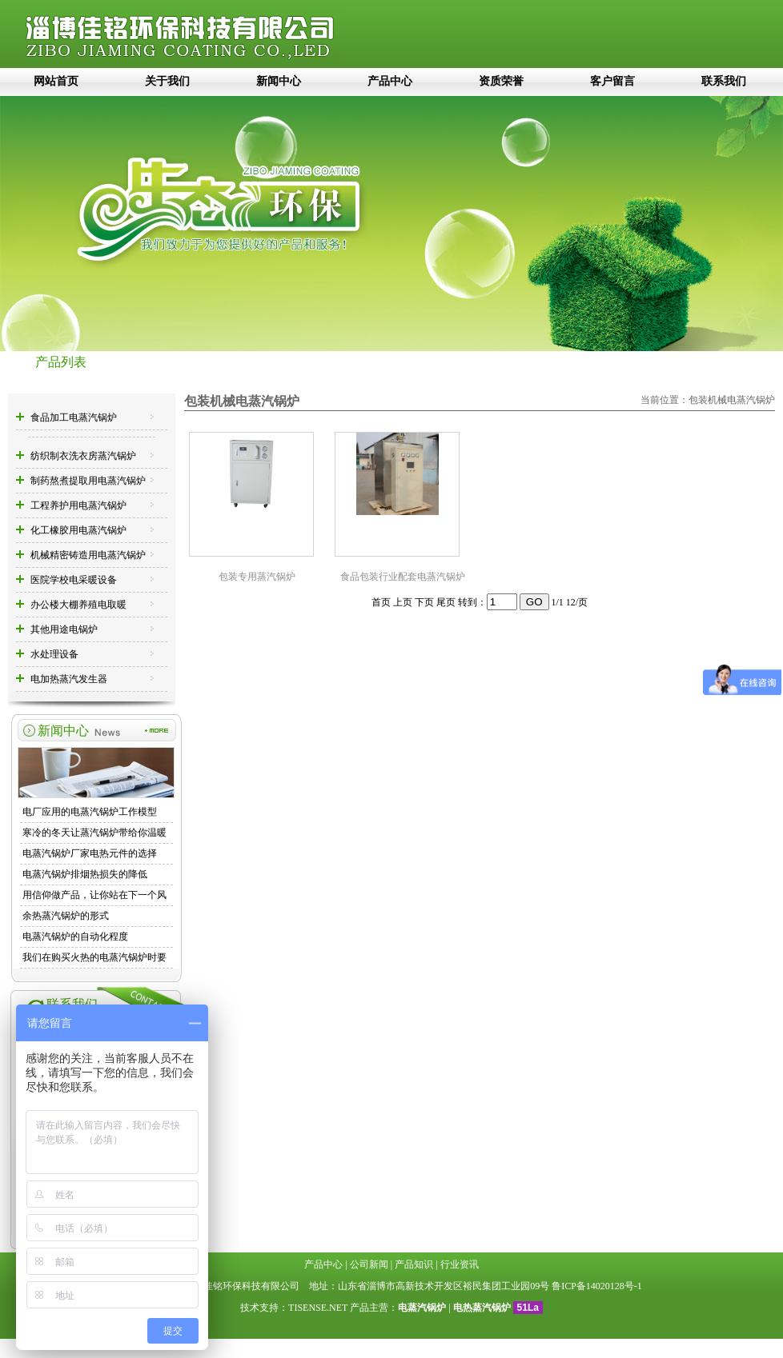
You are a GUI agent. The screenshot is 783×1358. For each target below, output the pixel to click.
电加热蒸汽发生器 (68, 679)
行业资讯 (459, 1264)
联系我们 (723, 81)
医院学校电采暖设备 (73, 579)
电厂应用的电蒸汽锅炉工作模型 (89, 811)
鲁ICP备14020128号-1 (597, 1286)
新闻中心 (278, 81)
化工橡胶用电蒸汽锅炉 (78, 530)
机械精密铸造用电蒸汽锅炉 (88, 555)
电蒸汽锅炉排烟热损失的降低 (84, 874)
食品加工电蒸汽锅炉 (73, 417)
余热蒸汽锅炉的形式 (65, 915)
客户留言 (612, 81)
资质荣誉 (501, 81)
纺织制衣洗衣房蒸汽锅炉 (83, 455)
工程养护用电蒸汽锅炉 (78, 505)
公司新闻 (369, 1264)
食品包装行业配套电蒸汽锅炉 (402, 576)
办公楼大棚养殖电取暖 (78, 604)
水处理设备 (54, 654)
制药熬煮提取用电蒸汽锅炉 (88, 480)
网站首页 (56, 81)
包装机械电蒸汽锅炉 (732, 399)
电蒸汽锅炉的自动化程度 (75, 936)
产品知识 (414, 1264)
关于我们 (167, 81)
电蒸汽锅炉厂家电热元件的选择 (89, 853)
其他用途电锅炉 (64, 629)
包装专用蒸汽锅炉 (257, 576)
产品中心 (389, 81)
